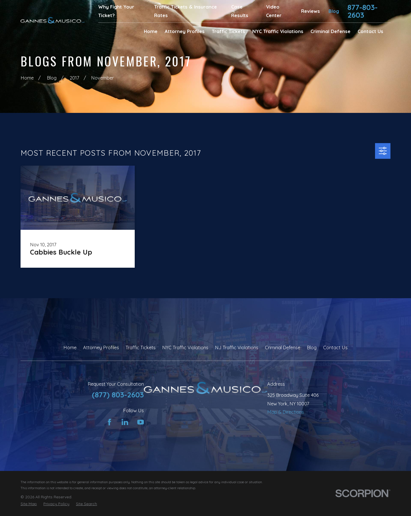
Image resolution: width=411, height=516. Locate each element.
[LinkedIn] (125, 422)
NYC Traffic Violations (185, 347)
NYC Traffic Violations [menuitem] (277, 31)
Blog (334, 11)
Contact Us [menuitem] (370, 31)
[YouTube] (140, 422)
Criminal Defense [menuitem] (330, 31)
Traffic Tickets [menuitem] (228, 31)
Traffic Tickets (141, 347)
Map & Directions (285, 412)
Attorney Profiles (101, 347)
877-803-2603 (362, 11)
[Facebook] (109, 422)
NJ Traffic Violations (236, 347)
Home (69, 347)
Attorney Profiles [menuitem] (185, 31)
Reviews (310, 11)
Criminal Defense (282, 347)
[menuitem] (29, 503)
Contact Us (335, 347)
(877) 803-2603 (118, 394)
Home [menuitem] (151, 31)
